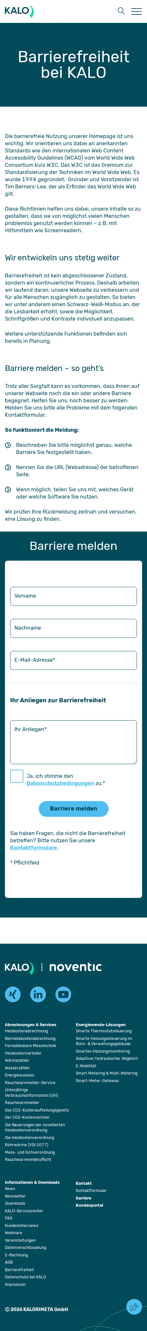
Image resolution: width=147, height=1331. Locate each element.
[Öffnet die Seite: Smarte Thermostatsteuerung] (104, 1031)
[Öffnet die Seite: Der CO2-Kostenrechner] (27, 1117)
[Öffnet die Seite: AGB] (9, 1262)
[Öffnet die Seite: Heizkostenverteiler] (23, 1053)
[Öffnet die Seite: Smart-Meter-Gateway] (97, 1080)
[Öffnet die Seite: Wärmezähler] (17, 1060)
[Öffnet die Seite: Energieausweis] (19, 1075)
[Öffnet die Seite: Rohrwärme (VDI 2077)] (26, 1145)
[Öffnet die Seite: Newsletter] (15, 1196)
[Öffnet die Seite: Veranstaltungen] (20, 1240)
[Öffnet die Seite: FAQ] (8, 1218)
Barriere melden (73, 808)
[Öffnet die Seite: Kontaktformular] (91, 1190)
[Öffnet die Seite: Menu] (136, 11)
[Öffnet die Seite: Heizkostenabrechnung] (26, 1031)
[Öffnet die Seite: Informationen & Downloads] (32, 1183)
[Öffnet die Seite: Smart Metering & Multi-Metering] (106, 1073)
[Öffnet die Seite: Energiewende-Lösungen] (101, 1025)
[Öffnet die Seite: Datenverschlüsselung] (25, 1247)
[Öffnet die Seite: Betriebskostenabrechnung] (30, 1038)
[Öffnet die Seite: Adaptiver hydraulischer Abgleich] (107, 1058)
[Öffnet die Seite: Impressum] (15, 1284)
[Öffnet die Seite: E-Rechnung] (16, 1255)
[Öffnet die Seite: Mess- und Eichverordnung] (30, 1152)
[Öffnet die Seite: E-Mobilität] (86, 1066)
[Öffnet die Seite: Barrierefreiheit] (19, 1270)
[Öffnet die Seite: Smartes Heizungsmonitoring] (103, 1051)
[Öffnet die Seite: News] (10, 1188)
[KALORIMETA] (20, 11)
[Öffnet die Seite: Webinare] (13, 1233)
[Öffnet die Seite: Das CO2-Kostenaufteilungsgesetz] (37, 1110)
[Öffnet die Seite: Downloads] (15, 1203)
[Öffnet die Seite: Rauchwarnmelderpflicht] (28, 1159)
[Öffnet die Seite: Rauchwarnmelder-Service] (30, 1082)
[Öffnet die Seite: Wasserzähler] (17, 1068)
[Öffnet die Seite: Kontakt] (84, 1184)
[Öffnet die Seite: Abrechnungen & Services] (30, 1025)
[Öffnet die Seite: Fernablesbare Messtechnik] (30, 1045)
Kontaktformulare (33, 848)
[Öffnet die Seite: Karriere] (83, 1198)
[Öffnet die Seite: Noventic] (76, 967)
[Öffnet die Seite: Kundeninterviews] (21, 1225)
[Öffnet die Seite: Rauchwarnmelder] (22, 1102)
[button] (121, 11)
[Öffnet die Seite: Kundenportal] (89, 1206)
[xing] (13, 994)
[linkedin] (38, 994)
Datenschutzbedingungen (60, 783)
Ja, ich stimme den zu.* (66, 779)
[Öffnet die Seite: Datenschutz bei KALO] (25, 1277)
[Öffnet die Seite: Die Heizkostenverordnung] (29, 1137)
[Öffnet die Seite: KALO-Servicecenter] (24, 1211)
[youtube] (63, 994)
